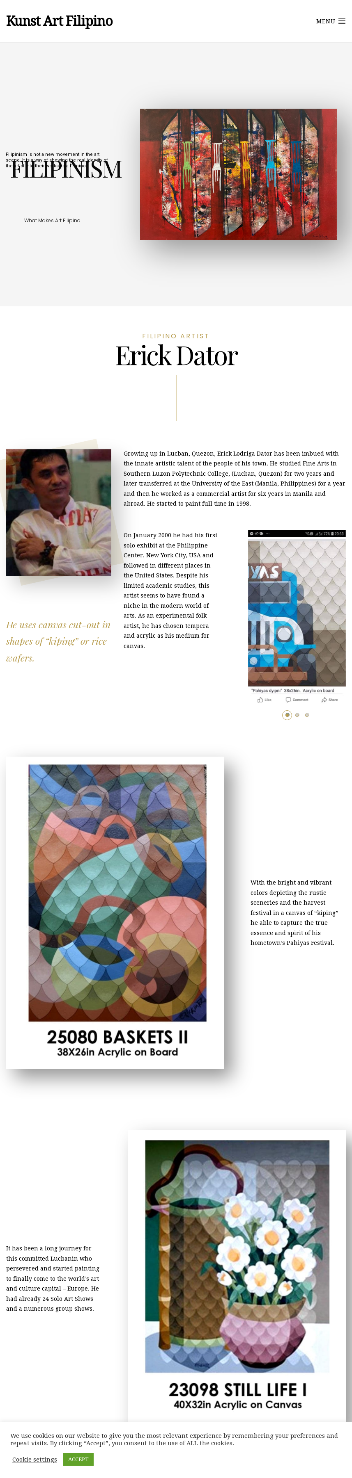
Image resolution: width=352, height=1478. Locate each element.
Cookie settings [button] (34, 1459)
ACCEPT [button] (78, 1459)
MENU (331, 21)
